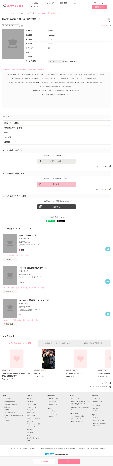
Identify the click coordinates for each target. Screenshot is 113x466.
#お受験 (11, 255)
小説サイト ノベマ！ (98, 420)
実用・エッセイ (31, 415)
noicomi (51, 416)
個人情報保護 (94, 448)
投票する (56, 207)
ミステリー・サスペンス (33, 418)
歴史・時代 (30, 429)
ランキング (49, 3)
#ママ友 (5, 255)
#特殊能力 (6, 69)
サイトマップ (17, 448)
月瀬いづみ (22, 239)
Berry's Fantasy (53, 414)
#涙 (34, 69)
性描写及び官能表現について (48, 448)
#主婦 (26, 255)
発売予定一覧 (52, 401)
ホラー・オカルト (31, 426)
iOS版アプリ (96, 398)
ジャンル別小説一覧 (9, 412)
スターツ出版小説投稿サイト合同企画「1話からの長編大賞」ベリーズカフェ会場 (80, 403)
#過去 (29, 69)
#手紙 (14, 320)
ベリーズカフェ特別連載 (77, 416)
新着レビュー (8, 407)
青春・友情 (30, 421)
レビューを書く (56, 161)
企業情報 (102, 448)
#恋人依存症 (29, 288)
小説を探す (34, 3)
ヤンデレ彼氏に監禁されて (31, 268)
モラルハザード (26, 236)
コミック (76, 3)
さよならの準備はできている (32, 300)
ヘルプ (10, 448)
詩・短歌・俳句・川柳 (33, 438)
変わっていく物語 (11, 123)
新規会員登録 (99, 7)
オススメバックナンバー (77, 421)
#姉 (28, 320)
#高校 (23, 320)
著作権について (61, 448)
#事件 (13, 69)
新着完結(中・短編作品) (10, 404)
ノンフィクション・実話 (33, 424)
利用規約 (25, 448)
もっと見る (105, 383)
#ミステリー (7, 320)
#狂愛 (22, 288)
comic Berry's (52, 411)
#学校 (32, 320)
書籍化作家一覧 (53, 404)
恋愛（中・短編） (31, 404)
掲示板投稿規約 (71, 448)
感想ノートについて (102, 189)
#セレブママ (19, 255)
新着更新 (6, 410)
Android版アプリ (97, 401)
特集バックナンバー (76, 419)
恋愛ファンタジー (31, 412)
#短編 (19, 320)
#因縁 (36, 320)
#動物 (24, 69)
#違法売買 (40, 69)
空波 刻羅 (22, 271)
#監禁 (17, 288)
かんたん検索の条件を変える (99, 386)
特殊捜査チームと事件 (13, 128)
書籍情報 (63, 3)
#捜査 (19, 69)
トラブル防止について (83, 448)
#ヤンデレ (6, 288)
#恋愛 (12, 288)
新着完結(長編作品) (9, 401)
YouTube (95, 411)
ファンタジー (30, 410)
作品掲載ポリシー (34, 448)
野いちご (95, 417)
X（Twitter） (96, 408)
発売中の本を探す (53, 398)
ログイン (100, 3)
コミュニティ (8, 420)
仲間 (6, 132)
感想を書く (56, 184)
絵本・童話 (30, 432)
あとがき (8, 137)
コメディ (29, 435)
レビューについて (103, 166)
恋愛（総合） (30, 398)
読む (68, 461)
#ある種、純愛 (39, 288)
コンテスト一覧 (75, 398)
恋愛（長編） (30, 401)
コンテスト (34, 7)
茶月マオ (22, 303)
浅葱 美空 (105, 25)
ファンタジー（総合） (33, 407)
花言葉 (7, 142)
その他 (28, 440)
